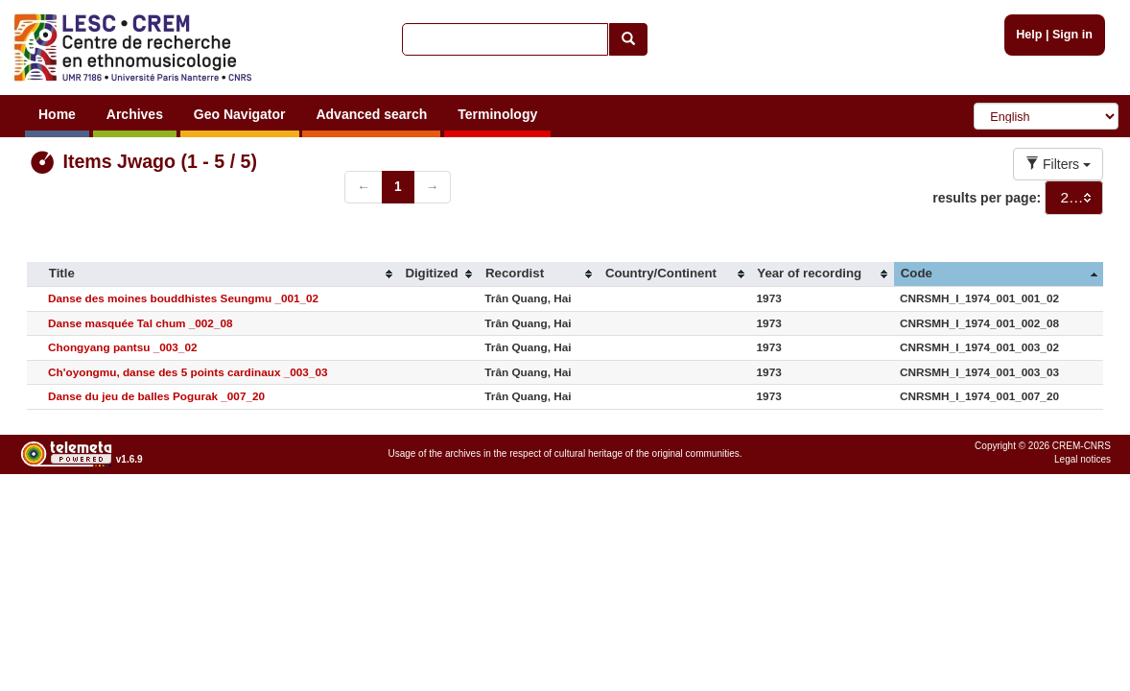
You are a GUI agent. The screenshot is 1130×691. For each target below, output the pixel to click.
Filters (1058, 164)
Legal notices (1082, 459)
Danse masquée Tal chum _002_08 (140, 323)
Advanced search (371, 114)
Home (57, 114)
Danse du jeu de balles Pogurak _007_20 (156, 396)
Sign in (1072, 34)
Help (1029, 34)
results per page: (986, 197)
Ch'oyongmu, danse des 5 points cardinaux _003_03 (187, 372)
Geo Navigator (240, 114)
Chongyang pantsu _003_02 (122, 347)
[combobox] (1074, 197)
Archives (134, 114)
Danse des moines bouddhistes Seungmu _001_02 (183, 298)
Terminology (497, 114)
